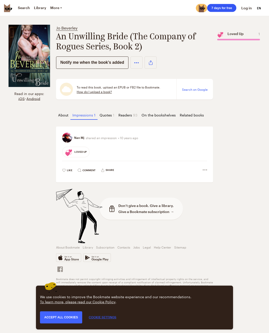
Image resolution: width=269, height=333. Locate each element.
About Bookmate (68, 247)
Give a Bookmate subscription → (146, 211)
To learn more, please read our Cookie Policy (77, 301)
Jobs (136, 247)
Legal (147, 247)
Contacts (123, 247)
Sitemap (180, 247)
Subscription (105, 247)
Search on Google (195, 89)
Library (88, 247)
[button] (136, 62)
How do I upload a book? (94, 91)
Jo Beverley (67, 27)
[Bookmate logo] (8, 8)
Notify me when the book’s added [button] (92, 62)
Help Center (162, 247)
